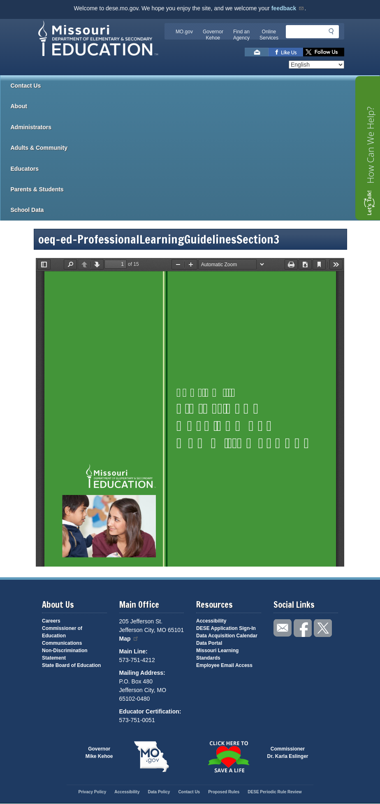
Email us (257, 52)
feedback (288, 8)
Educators (195, 168)
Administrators (195, 127)
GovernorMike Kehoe (99, 752)
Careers (51, 621)
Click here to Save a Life (228, 756)
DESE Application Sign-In (226, 628)
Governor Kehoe (213, 35)
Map (129, 638)
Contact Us (26, 85)
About (195, 106)
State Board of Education (71, 665)
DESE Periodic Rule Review (274, 792)
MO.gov (184, 32)
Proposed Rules (223, 792)
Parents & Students (195, 189)
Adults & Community (195, 147)
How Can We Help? (370, 145)
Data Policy (159, 792)
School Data (195, 210)
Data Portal (209, 643)
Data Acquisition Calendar (226, 636)
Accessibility (211, 621)
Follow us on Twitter (323, 52)
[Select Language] (316, 64)
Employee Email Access (224, 665)
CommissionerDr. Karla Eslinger (287, 752)
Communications (62, 643)
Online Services (269, 35)
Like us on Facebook (286, 52)
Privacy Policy (92, 792)
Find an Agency (241, 35)
